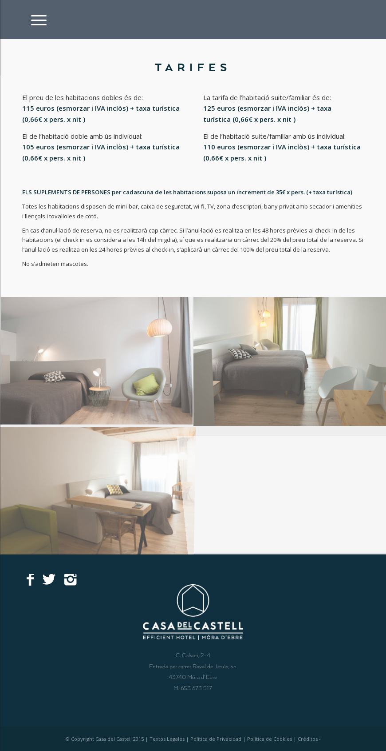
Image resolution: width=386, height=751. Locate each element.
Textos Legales (167, 738)
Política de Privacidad (215, 738)
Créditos (308, 738)
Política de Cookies (269, 738)
